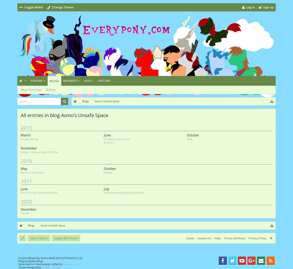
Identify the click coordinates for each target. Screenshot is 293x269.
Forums (37, 81)
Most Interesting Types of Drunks (124, 192)
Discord (104, 81)
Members (70, 81)
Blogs (54, 81)
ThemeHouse (70, 264)
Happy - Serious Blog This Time (40, 152)
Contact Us (204, 238)
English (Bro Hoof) (65, 238)
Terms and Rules (234, 238)
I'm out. (25, 213)
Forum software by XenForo (50, 258)
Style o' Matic (38, 238)
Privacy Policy (258, 238)
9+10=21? (109, 142)
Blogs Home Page (31, 89)
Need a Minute (30, 139)
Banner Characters (32, 172)
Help (87, 81)
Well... (190, 139)
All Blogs (51, 89)
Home (190, 238)
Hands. (108, 172)
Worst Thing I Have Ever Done (39, 192)
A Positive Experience (117, 139)
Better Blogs (36, 261)
